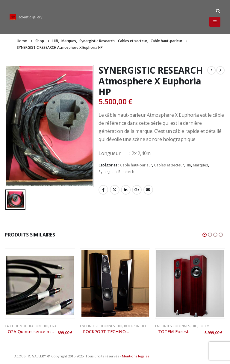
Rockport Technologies (145, 326)
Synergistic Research (116, 171)
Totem (204, 326)
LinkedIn (126, 190)
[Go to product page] (40, 283)
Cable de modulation (23, 326)
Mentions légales (135, 356)
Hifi (188, 165)
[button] (217, 11)
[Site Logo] (26, 17)
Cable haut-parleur (136, 165)
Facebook (103, 190)
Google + (137, 190)
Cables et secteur (169, 165)
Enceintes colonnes (97, 326)
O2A (53, 326)
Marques (200, 165)
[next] (220, 70)
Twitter (114, 190)
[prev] (211, 70)
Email (148, 190)
